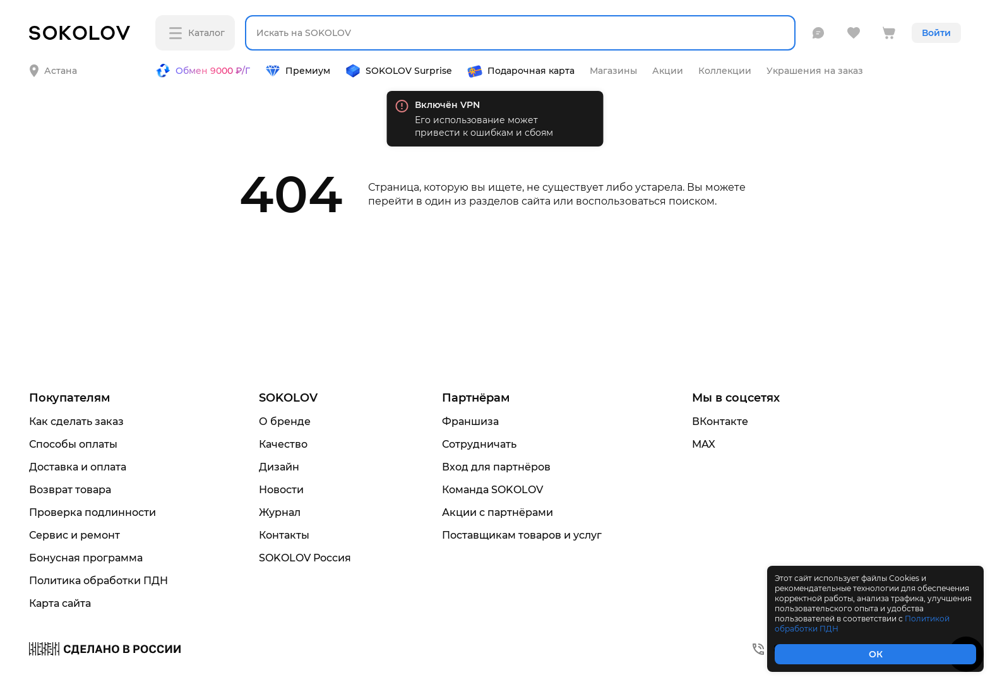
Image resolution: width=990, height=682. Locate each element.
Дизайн (279, 467)
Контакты (284, 535)
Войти (936, 33)
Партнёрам (476, 398)
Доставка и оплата (77, 467)
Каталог (197, 33)
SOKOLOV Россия (305, 558)
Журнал (280, 512)
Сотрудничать (479, 444)
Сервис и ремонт (74, 535)
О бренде (285, 422)
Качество (283, 444)
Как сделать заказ (76, 422)
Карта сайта (60, 603)
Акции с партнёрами (497, 512)
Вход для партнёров (496, 467)
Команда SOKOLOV (492, 490)
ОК (876, 654)
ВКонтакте (720, 422)
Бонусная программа (86, 558)
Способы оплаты (73, 444)
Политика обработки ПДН (98, 581)
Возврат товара (70, 490)
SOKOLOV (288, 398)
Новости (281, 490)
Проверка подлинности (92, 512)
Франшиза (470, 422)
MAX (703, 444)
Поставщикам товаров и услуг (522, 535)
